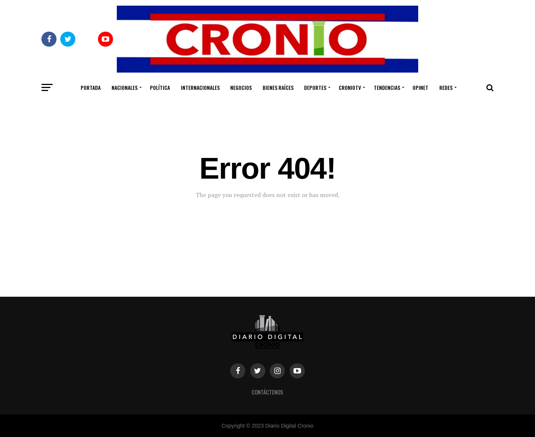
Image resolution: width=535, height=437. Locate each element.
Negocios (241, 87)
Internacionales (200, 87)
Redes (445, 87)
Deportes (315, 87)
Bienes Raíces (278, 87)
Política (160, 87)
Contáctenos (267, 392)
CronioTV (350, 87)
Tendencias (387, 87)
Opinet (420, 87)
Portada (91, 87)
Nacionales (125, 87)
